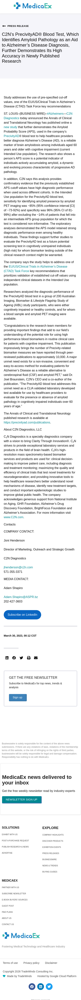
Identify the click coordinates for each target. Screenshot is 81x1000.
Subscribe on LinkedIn (22, 614)
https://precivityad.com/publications (27, 422)
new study (10, 127)
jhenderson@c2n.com (18, 567)
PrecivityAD (11, 136)
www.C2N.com (13, 517)
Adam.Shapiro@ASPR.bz (21, 597)
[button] (7, 658)
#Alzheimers (55, 113)
